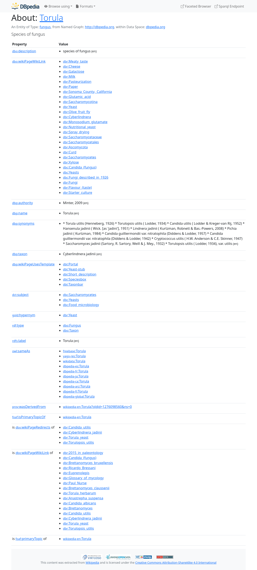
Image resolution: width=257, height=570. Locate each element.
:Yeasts (71, 172)
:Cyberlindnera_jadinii (82, 432)
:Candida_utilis (77, 427)
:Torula (74, 351)
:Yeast (70, 106)
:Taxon (71, 330)
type (18, 325)
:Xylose (71, 162)
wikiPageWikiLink (29, 61)
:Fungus (72, 325)
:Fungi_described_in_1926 (85, 177)
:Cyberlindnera (77, 117)
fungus (45, 27)
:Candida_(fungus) (79, 167)
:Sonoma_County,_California (87, 91)
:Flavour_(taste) (77, 187)
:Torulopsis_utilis (78, 442)
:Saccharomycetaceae (82, 137)
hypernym (23, 315)
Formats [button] (84, 6)
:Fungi (70, 182)
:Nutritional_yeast (79, 127)
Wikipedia (92, 563)
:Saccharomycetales (81, 142)
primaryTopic (29, 538)
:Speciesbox (74, 279)
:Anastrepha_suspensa (83, 498)
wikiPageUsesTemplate (33, 264)
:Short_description (79, 274)
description (24, 51)
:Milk (69, 76)
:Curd (69, 152)
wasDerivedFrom (29, 406)
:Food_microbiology (81, 304)
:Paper (70, 86)
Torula (51, 17)
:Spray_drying (76, 132)
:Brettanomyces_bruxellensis (88, 462)
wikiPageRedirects (33, 427)
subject (20, 294)
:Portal (70, 264)
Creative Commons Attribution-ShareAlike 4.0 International (175, 563)
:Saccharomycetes (79, 157)
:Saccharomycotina (80, 101)
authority (22, 203)
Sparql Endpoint (229, 6)
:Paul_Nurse (75, 483)
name (19, 213)
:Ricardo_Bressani (79, 468)
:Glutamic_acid (77, 96)
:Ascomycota (75, 147)
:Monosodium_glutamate (85, 122)
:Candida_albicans (79, 503)
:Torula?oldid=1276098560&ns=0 (97, 406)
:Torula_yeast (75, 437)
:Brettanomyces (78, 508)
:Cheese (71, 66)
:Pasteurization (77, 81)
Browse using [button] (57, 6)
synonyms (23, 223)
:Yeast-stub (74, 269)
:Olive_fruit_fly (76, 112)
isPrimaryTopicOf (28, 417)
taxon (19, 254)
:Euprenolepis (76, 473)
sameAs (21, 351)
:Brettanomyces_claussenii (86, 488)
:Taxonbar (73, 284)
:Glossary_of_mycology (83, 478)
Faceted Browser (196, 6)
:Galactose (73, 71)
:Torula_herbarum (79, 493)
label (19, 340)
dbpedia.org (155, 27)
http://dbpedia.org (99, 27)
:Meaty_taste (75, 61)
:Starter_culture (77, 192)
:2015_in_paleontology (83, 452)
